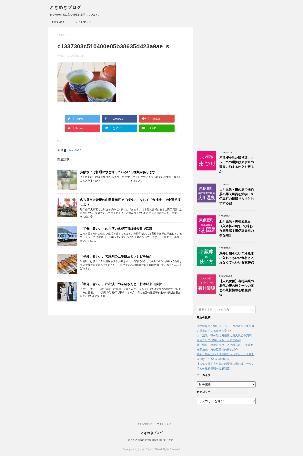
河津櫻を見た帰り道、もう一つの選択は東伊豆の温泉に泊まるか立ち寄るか (236, 164)
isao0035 (75, 150)
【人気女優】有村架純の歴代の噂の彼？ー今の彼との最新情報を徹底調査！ (236, 288)
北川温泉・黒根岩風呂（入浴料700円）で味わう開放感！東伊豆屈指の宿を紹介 (236, 228)
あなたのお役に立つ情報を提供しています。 (151, 440)
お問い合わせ (60, 22)
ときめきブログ (65, 7)
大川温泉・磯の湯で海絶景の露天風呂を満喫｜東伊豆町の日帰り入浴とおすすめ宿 (236, 196)
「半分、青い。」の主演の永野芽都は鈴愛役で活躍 (116, 228)
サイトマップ (83, 22)
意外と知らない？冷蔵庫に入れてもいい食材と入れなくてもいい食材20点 (236, 258)
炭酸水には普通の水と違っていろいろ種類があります (117, 172)
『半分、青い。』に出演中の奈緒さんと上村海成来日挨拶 (121, 284)
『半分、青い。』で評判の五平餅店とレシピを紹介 (116, 256)
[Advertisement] (226, 86)
